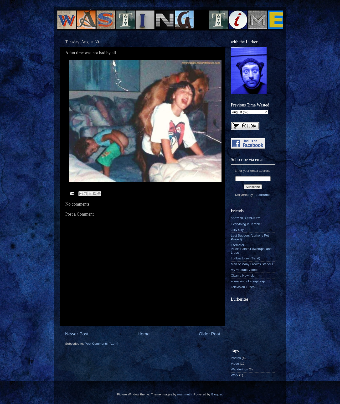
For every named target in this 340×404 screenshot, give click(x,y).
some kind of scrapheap (248, 281)
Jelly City (237, 230)
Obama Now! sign (243, 275)
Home (143, 333)
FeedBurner (262, 195)
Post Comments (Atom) (101, 343)
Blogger (216, 394)
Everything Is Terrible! (246, 224)
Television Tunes (243, 287)
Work (234, 375)
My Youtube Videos (244, 270)
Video (235, 363)
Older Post (209, 333)
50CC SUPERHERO (245, 218)
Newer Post (76, 333)
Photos (236, 358)
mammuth (184, 394)
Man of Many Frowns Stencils (252, 264)
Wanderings (239, 369)
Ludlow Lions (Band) (245, 258)
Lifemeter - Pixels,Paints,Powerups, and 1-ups (251, 248)
